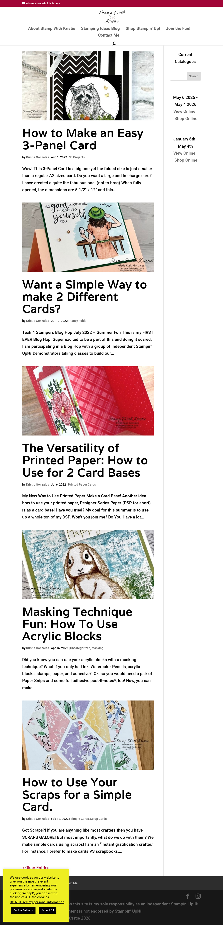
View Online (184, 111)
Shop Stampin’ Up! (143, 29)
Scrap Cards (98, 818)
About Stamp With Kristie (51, 29)
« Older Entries (35, 867)
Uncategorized (80, 648)
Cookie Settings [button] (23, 910)
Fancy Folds (78, 320)
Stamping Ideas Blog (100, 29)
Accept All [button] (47, 910)
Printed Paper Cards (82, 484)
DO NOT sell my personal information (37, 902)
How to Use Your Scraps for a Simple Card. (77, 794)
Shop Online (185, 118)
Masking (97, 648)
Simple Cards (80, 818)
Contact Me (108, 36)
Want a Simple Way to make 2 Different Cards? (84, 296)
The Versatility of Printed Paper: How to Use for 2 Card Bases (85, 460)
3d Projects (77, 157)
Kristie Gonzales (37, 157)
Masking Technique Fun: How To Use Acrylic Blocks (77, 623)
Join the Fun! (178, 29)
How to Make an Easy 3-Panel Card (82, 139)
